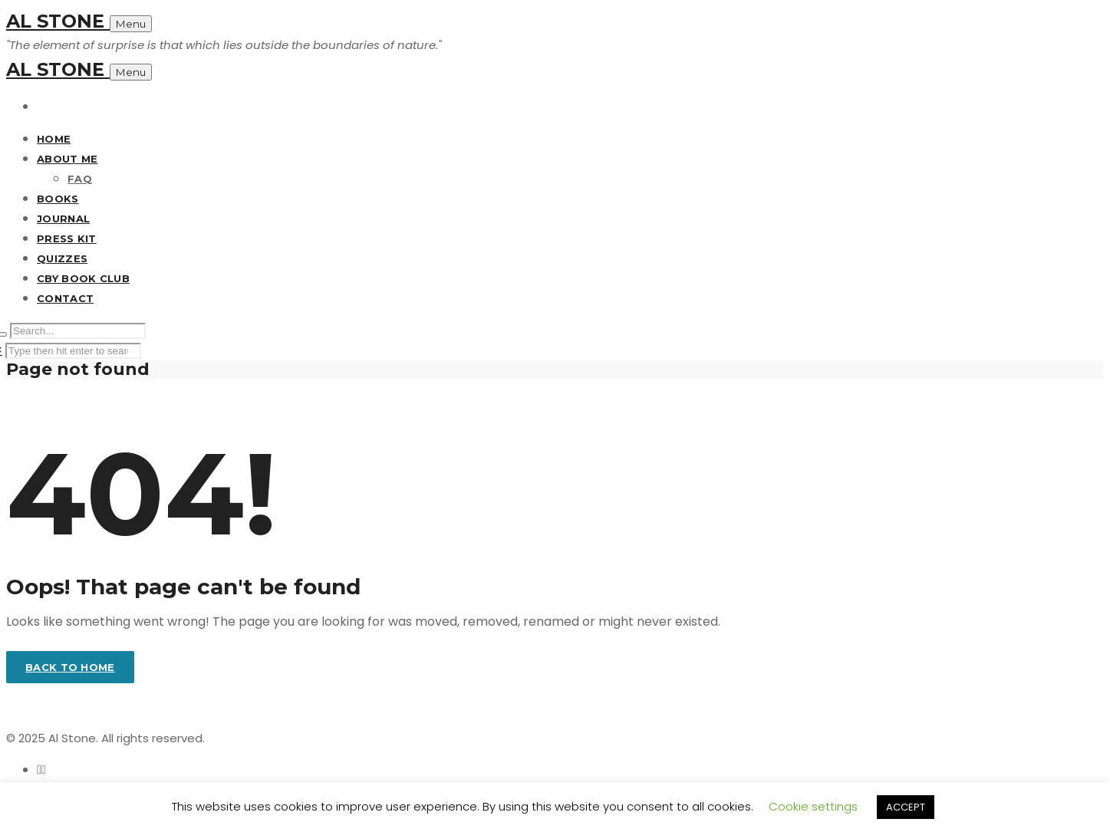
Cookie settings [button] (813, 806)
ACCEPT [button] (905, 807)
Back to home (70, 667)
